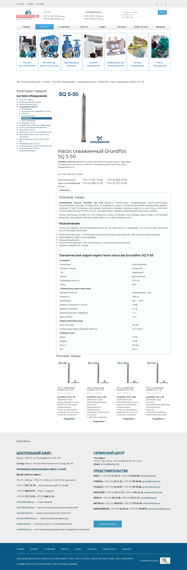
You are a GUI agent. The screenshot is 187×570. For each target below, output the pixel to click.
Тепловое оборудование (93, 64)
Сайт (127, 16)
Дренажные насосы (27, 130)
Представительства (111, 470)
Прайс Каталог (141, 26)
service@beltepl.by (110, 464)
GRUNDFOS (103, 81)
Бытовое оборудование (137, 64)
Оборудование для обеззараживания (115, 64)
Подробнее (69, 418)
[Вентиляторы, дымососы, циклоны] (49, 46)
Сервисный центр (109, 453)
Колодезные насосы (27, 123)
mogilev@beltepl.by (153, 492)
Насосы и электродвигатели (27, 64)
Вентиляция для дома (28, 104)
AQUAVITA (25, 113)
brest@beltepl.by (148, 475)
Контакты (121, 26)
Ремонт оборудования (159, 64)
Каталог (139, 16)
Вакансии (160, 26)
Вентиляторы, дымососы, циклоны (49, 64)
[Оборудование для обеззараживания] (115, 46)
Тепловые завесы (26, 100)
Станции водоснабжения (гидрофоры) (34, 125)
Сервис (102, 26)
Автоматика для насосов (29, 143)
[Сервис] (159, 46)
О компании (64, 26)
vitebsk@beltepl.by (151, 503)
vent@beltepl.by (24, 529)
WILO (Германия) (28, 120)
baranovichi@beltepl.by (160, 508)
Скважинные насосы (86, 81)
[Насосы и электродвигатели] (27, 46)
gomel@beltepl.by (151, 481)
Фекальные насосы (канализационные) (35, 132)
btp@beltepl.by (24, 523)
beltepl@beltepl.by (93, 12)
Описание (64, 190)
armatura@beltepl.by (27, 518)
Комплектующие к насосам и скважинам (35, 146)
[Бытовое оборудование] (137, 46)
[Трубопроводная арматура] (71, 46)
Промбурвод (26, 109)
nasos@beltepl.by (25, 512)
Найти (162, 12)
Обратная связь (107, 524)
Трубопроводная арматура (71, 64)
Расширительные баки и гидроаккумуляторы (29, 149)
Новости (84, 26)
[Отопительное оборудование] (93, 46)
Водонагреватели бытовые (30, 102)
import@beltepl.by (25, 507)
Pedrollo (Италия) (28, 116)
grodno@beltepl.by (151, 486)
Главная (26, 26)
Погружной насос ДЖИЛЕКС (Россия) (36, 111)
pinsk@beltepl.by (149, 497)
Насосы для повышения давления (33, 127)
